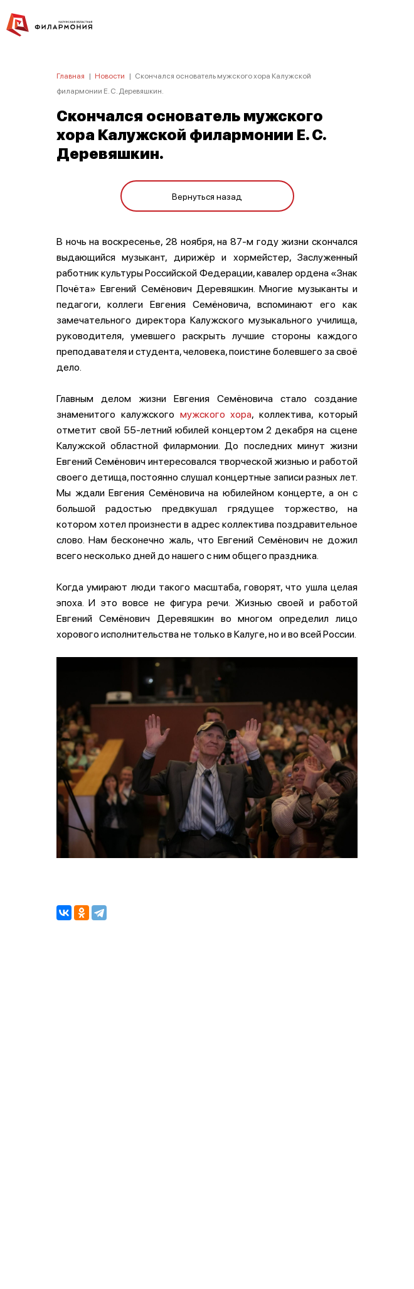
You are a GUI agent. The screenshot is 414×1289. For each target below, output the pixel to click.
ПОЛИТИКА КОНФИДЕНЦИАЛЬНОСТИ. (207, 1111)
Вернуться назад (207, 196)
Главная (70, 75)
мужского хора (216, 413)
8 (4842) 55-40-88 (207, 1230)
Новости (110, 75)
